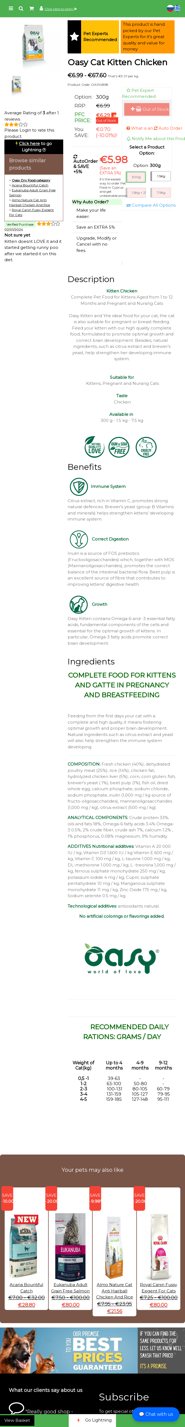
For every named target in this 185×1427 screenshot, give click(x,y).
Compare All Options (151, 205)
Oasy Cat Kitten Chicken (117, 62)
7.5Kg (161, 193)
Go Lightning (92, 1420)
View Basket (17, 1420)
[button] (121, 958)
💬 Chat (156, 1414)
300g (136, 177)
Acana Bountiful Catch (30, 185)
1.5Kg (161, 176)
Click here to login (61, 9)
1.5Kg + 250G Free (139, 193)
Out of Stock (150, 109)
